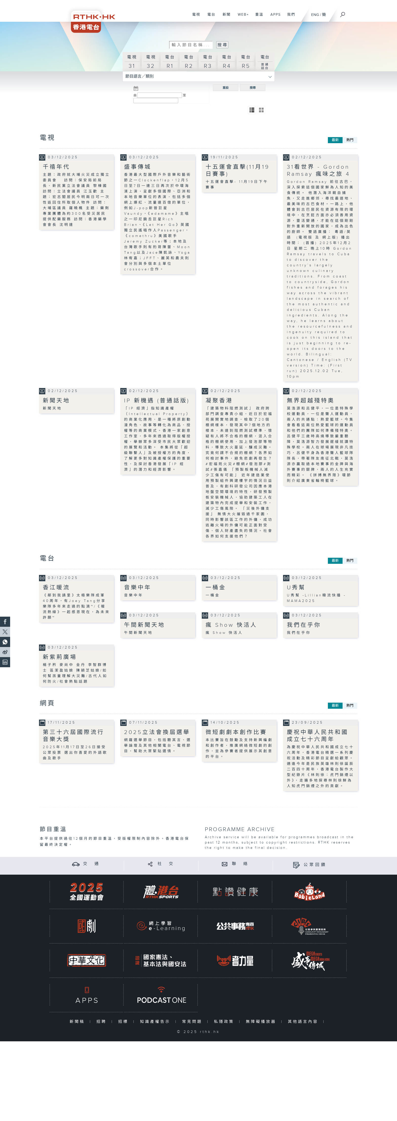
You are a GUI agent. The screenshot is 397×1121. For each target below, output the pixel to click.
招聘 (102, 1022)
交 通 (91, 863)
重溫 (257, 17)
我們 (289, 17)
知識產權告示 (156, 1022)
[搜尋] (343, 13)
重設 (226, 88)
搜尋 (253, 88)
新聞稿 (78, 1022)
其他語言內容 (304, 1022)
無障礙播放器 (262, 1022)
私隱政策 (225, 1022)
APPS (274, 17)
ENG (315, 15)
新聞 (225, 17)
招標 (124, 1022)
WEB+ (241, 17)
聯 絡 (240, 863)
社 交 (166, 863)
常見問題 (193, 1022)
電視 (194, 17)
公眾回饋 (315, 865)
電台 (209, 17)
